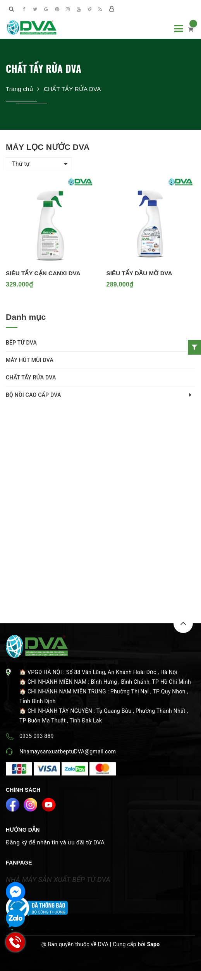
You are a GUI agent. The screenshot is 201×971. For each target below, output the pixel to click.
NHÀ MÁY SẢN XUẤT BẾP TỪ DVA (58, 879)
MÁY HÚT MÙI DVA (29, 360)
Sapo (153, 944)
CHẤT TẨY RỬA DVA (31, 377)
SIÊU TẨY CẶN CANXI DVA (43, 273)
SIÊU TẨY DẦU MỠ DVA (139, 273)
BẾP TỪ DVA (21, 343)
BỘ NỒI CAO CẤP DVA (33, 395)
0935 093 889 (36, 736)
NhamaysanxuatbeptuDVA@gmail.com (67, 751)
